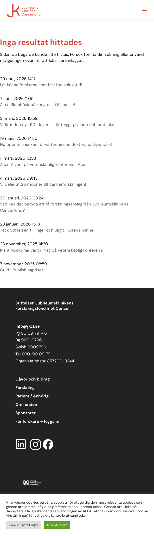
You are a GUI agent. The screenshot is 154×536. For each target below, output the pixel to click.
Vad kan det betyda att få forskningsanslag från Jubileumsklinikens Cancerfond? (64, 207)
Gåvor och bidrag (32, 379)
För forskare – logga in (37, 421)
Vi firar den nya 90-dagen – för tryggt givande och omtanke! (57, 124)
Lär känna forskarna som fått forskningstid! (41, 84)
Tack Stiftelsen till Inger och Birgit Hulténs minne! (47, 230)
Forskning (25, 387)
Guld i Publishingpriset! (22, 270)
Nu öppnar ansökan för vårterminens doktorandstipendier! (56, 144)
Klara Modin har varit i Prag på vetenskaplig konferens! (51, 250)
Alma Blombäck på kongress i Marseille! (37, 104)
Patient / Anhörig (32, 396)
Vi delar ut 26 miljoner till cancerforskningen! (43, 184)
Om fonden (26, 404)
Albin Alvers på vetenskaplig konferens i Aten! (44, 164)
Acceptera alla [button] (57, 525)
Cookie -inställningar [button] (23, 525)
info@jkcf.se (27, 326)
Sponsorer (25, 413)
